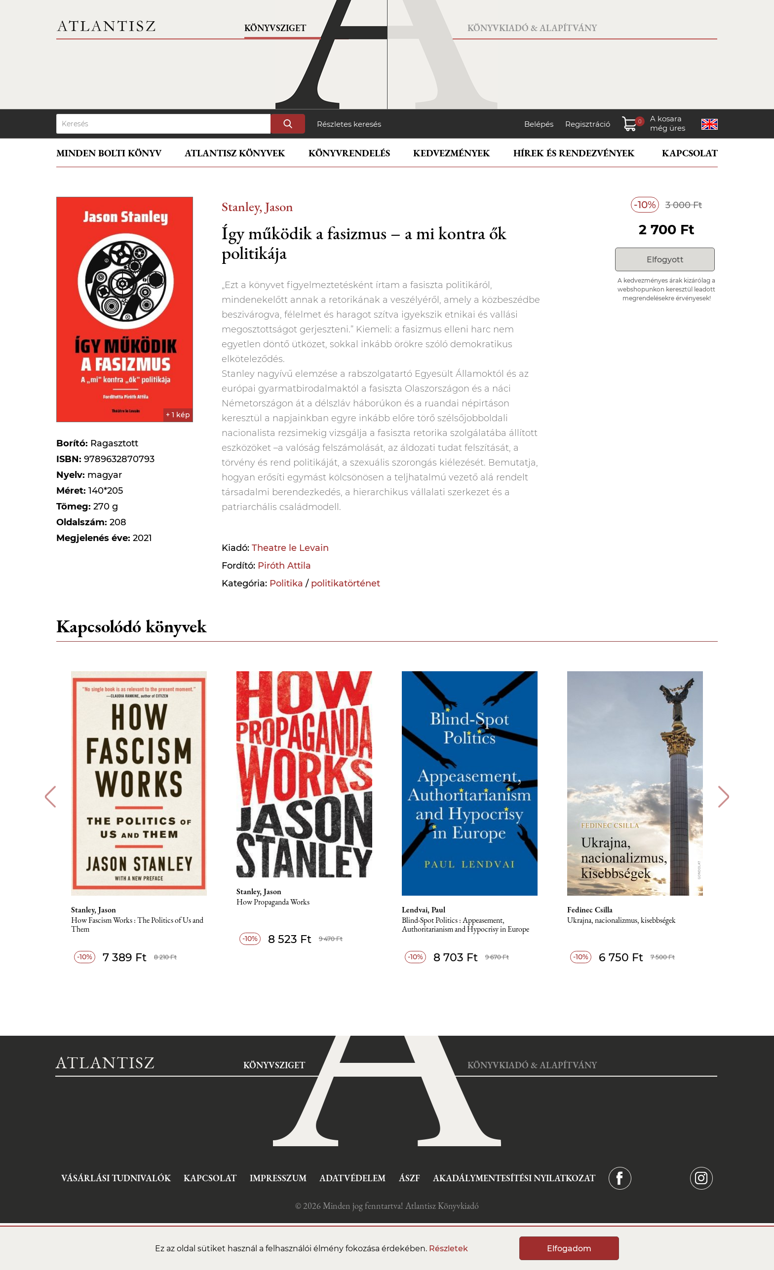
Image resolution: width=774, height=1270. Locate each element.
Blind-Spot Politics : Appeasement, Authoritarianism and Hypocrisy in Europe (465, 925)
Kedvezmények (451, 153)
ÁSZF (409, 1178)
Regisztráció (587, 124)
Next (723, 796)
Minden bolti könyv (108, 153)
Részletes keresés (349, 124)
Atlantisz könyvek (235, 153)
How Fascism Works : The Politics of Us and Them (137, 925)
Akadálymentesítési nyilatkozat (514, 1178)
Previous (50, 796)
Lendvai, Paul (423, 910)
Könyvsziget (275, 28)
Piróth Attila (284, 565)
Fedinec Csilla (590, 910)
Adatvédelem (352, 1178)
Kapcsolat (690, 153)
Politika (286, 583)
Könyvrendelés (349, 153)
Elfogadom (569, 1248)
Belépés (538, 124)
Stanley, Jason (257, 206)
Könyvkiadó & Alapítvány (532, 28)
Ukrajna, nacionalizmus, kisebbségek (621, 920)
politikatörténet (345, 583)
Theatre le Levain (290, 548)
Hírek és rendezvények (574, 153)
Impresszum (278, 1178)
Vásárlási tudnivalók (116, 1178)
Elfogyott (665, 259)
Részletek (448, 1248)
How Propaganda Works (273, 902)
